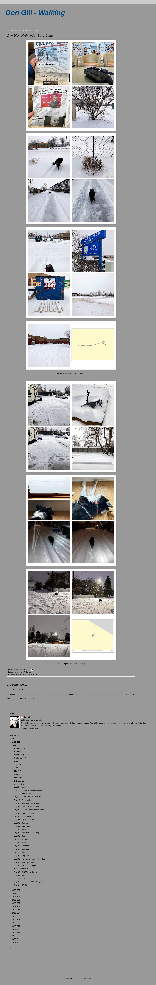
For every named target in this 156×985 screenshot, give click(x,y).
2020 (14, 900)
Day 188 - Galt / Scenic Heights (25, 872)
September (18, 758)
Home (71, 694)
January (17, 784)
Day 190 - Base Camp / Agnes (25, 866)
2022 (14, 893)
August (17, 761)
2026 (14, 739)
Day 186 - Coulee (20, 879)
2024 (14, 745)
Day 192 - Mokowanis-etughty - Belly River (30, 859)
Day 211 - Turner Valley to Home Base (28, 797)
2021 (14, 897)
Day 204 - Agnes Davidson (24, 820)
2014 (14, 920)
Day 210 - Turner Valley (22, 800)
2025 (14, 742)
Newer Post (12, 694)
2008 (14, 939)
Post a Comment (17, 689)
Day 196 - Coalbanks (22, 846)
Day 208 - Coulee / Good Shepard (26, 807)
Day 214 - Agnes (20, 787)
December (18, 748)
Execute (28, 672)
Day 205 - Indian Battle (22, 816)
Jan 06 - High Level (21, 869)
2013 (14, 923)
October (17, 755)
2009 (14, 936)
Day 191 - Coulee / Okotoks (24, 862)
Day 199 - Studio (20, 836)
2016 (14, 913)
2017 (14, 910)
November (18, 751)
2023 (14, 890)
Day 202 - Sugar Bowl (22, 826)
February (17, 781)
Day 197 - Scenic (20, 843)
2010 (14, 933)
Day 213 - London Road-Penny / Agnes (28, 790)
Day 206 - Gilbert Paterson (24, 813)
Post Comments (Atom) (26, 698)
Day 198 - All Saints (21, 839)
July (16, 765)
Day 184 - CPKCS (20, 885)
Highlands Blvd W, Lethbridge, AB (25, 674)
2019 (14, 903)
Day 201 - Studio (20, 830)
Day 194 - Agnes (20, 852)
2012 (14, 926)
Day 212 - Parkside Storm (23, 794)
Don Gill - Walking (35, 13)
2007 (14, 942)
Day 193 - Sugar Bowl (22, 856)
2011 (14, 929)
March (17, 778)
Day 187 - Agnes (20, 875)
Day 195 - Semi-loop (21, 849)
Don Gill (27, 717)
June (16, 768)
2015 (14, 916)
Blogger (88, 978)
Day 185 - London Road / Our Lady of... (28, 882)
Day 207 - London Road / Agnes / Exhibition (30, 810)
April (16, 774)
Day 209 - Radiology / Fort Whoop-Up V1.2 (30, 803)
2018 (14, 907)
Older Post (130, 694)
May (16, 771)
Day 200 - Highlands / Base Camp (26, 833)
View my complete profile (30, 729)
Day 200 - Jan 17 (19, 672)
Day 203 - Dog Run (21, 823)
